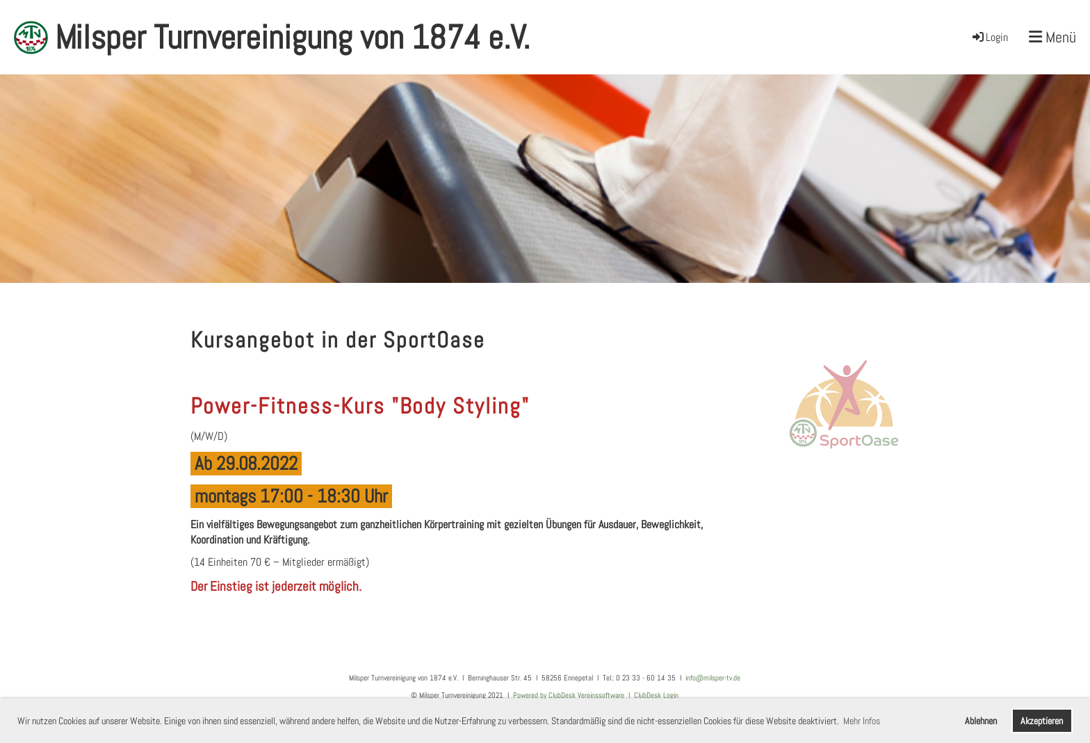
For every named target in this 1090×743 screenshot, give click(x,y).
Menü (1052, 37)
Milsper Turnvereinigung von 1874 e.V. (292, 37)
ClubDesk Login (656, 695)
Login (989, 37)
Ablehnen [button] (981, 721)
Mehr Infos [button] (861, 721)
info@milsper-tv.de (712, 678)
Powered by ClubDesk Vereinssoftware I (573, 695)
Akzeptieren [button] (1041, 721)
